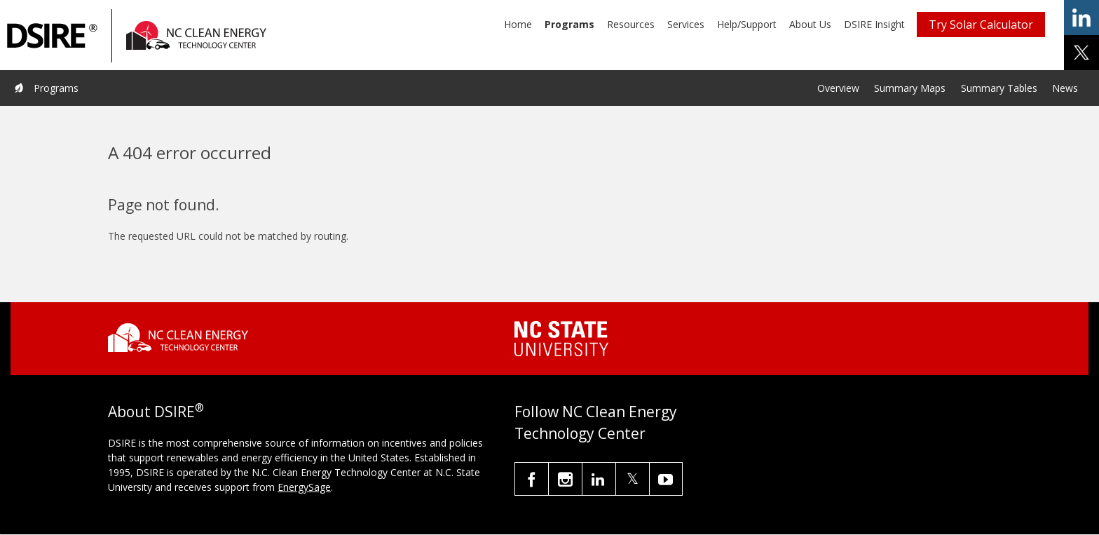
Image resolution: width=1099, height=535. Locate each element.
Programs (569, 24)
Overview (838, 88)
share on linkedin (1081, 17)
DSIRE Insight (874, 24)
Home (518, 24)
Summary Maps (910, 88)
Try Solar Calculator (981, 24)
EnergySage (304, 487)
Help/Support (747, 24)
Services (685, 24)
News (1065, 88)
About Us (810, 24)
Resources (631, 24)
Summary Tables (999, 88)
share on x (1081, 52)
